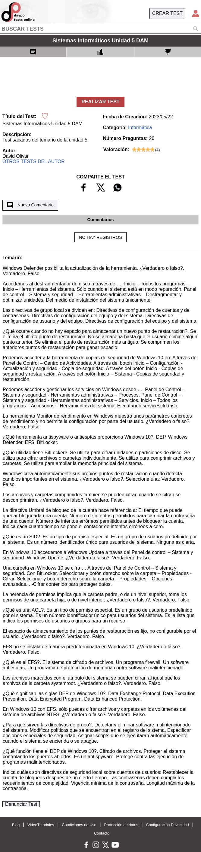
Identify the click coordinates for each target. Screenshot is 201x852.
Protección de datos (121, 825)
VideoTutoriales (40, 825)
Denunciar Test (21, 804)
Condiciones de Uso (79, 825)
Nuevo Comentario (30, 205)
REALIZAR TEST (100, 101)
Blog (16, 825)
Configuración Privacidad (167, 825)
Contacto (101, 833)
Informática (140, 127)
